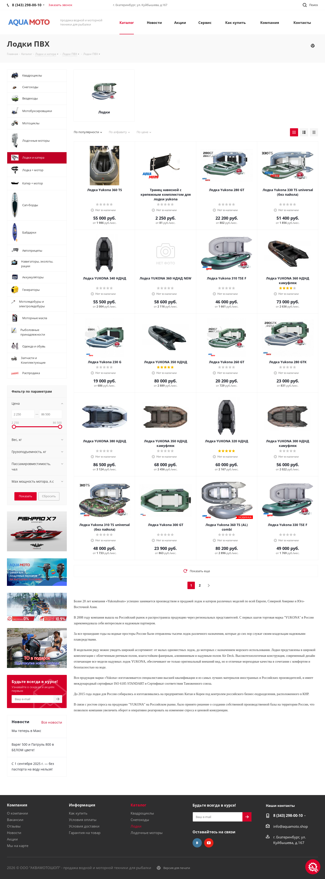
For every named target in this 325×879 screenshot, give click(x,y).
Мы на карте (17, 845)
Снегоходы (140, 819)
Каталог (138, 805)
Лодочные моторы (147, 832)
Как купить (78, 813)
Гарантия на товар (84, 832)
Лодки (104, 112)
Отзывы (14, 826)
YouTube (208, 842)
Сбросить (49, 496)
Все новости (51, 722)
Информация (82, 805)
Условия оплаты (83, 819)
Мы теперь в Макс (26, 730)
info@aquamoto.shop (290, 826)
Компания (17, 805)
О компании (17, 813)
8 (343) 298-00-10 (288, 815)
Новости (14, 832)
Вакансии (15, 819)
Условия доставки (84, 826)
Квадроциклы (142, 813)
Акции (12, 839)
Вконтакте (197, 842)
